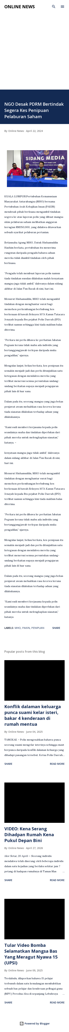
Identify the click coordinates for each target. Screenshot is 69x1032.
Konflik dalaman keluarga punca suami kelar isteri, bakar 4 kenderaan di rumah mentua (32, 715)
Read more (57, 763)
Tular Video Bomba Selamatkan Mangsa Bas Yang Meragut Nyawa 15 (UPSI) (31, 954)
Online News (19, 6)
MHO (18, 628)
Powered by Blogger (34, 1023)
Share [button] (56, 628)
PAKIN (26, 628)
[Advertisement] (34, 47)
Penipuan (37, 628)
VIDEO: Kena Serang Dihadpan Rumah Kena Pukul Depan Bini (29, 834)
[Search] (54, 6)
